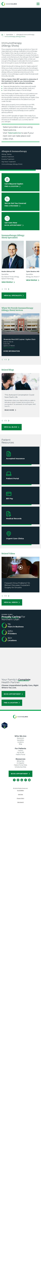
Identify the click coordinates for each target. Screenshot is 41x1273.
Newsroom (20, 738)
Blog (20, 744)
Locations (20, 742)
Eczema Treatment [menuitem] (8, 159)
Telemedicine (14, 133)
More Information (11, 351)
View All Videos (12, 602)
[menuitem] (20, 790)
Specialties (20, 740)
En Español (20, 763)
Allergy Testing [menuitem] (6, 154)
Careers (20, 750)
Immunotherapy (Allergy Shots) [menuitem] (12, 164)
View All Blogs (11, 427)
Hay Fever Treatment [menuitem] (9, 161)
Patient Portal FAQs (20, 765)
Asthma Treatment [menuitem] (8, 157)
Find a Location (12, 703)
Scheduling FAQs (20, 767)
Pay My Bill (20, 752)
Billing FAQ (20, 761)
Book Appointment (13, 694)
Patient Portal (20, 754)
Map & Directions (8, 347)
